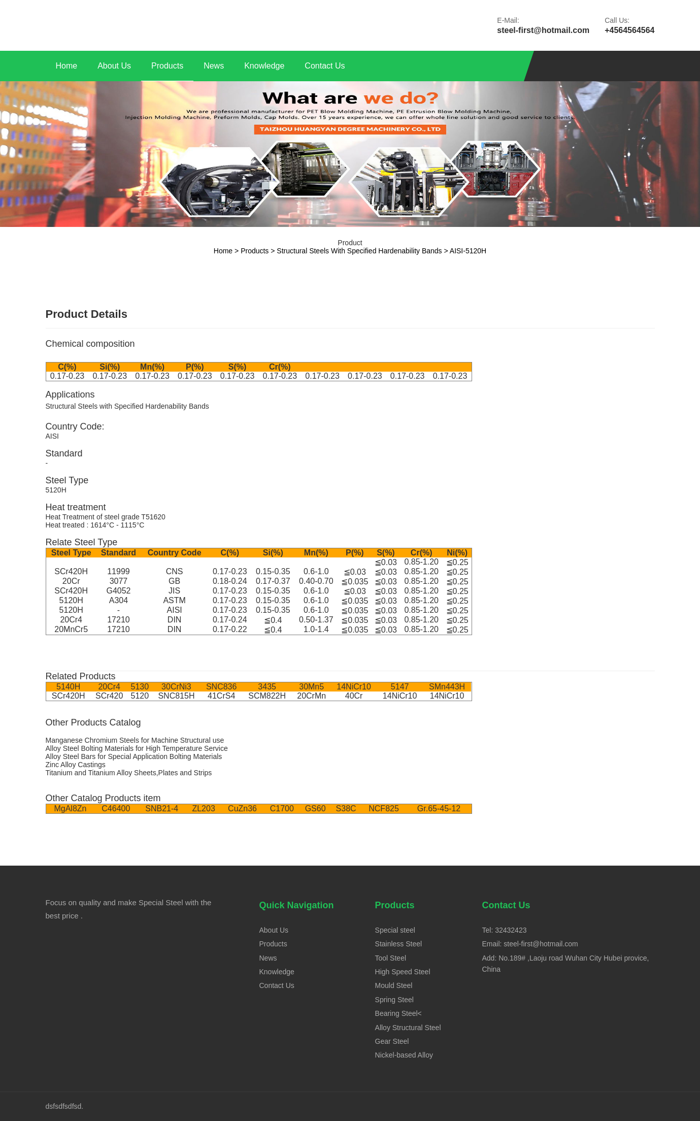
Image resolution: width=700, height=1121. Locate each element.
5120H (71, 600)
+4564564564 (629, 30)
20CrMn (311, 695)
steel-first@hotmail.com (543, 30)
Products (167, 65)
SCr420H (71, 571)
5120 (140, 695)
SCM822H (267, 695)
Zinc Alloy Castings (76, 765)
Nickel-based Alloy (404, 1055)
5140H (68, 686)
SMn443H (447, 686)
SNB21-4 (161, 808)
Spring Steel (394, 1000)
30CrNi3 (176, 686)
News (214, 65)
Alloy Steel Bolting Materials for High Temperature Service (137, 748)
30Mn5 (311, 686)
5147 (400, 686)
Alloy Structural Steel (408, 1028)
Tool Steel (390, 958)
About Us (114, 65)
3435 (267, 686)
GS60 (315, 808)
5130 (140, 686)
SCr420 (109, 695)
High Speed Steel (402, 972)
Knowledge (264, 65)
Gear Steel (392, 1041)
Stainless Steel (398, 944)
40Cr (354, 695)
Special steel (395, 930)
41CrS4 (221, 695)
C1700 (282, 808)
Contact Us (325, 65)
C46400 (116, 808)
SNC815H (176, 695)
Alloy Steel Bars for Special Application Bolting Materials (134, 756)
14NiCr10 (354, 686)
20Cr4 (71, 619)
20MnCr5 (71, 629)
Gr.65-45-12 (438, 808)
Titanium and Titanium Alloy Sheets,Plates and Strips (129, 773)
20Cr (71, 581)
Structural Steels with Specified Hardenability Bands (359, 251)
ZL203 (203, 808)
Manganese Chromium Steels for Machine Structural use (135, 740)
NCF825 (384, 808)
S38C (346, 808)
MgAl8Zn (70, 808)
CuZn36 (242, 808)
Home (67, 65)
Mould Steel (394, 985)
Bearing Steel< (398, 1013)
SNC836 (221, 686)
